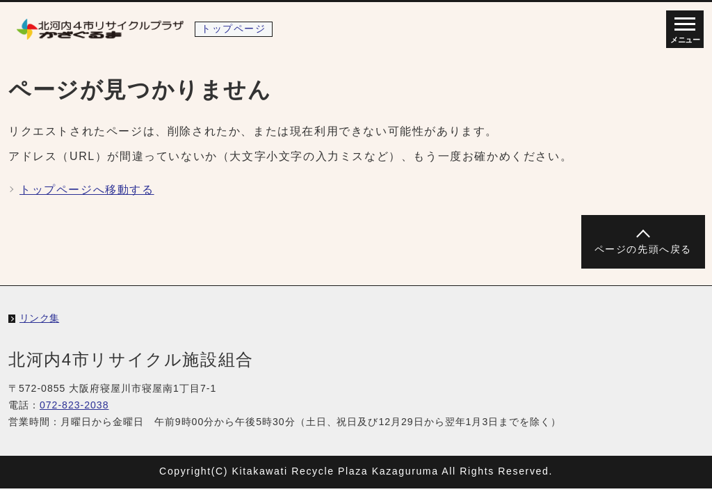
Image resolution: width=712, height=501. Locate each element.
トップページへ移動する (86, 190)
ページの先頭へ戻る (643, 249)
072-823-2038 (74, 405)
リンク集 (39, 318)
